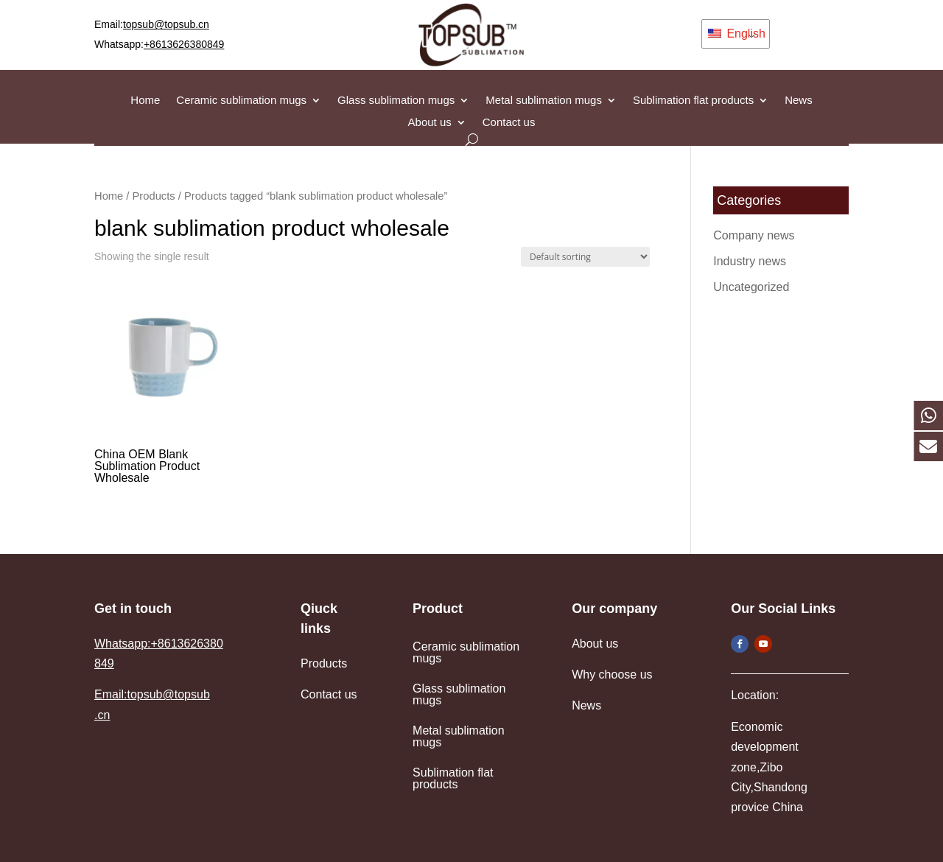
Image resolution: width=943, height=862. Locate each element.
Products (154, 196)
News (799, 100)
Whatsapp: (159, 44)
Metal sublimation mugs (543, 100)
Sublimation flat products (693, 100)
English (736, 33)
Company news (753, 235)
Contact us (509, 122)
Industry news (749, 261)
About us (430, 122)
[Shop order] (585, 257)
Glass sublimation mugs (396, 100)
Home (145, 100)
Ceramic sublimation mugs (241, 100)
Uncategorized (751, 287)
